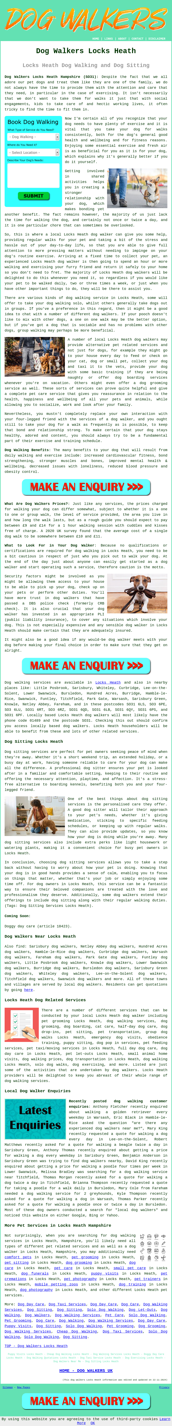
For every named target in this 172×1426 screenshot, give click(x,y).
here (28, 990)
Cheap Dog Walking (77, 1332)
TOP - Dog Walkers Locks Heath (36, 1346)
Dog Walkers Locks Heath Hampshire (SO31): (51, 77)
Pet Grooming (18, 1321)
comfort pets (18, 1257)
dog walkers (138, 273)
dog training (132, 1284)
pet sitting (17, 1263)
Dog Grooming (151, 1326)
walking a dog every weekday (44, 1156)
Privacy (164, 1387)
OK (93, 1423)
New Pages (23, 1387)
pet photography (80, 1279)
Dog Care (130, 1304)
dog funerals (34, 1274)
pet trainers (147, 1279)
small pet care (130, 1268)
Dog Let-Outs (142, 1310)
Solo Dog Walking (105, 1310)
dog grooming (79, 1263)
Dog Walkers (37, 1315)
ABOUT (122, 38)
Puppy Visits (18, 1326)
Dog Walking (71, 1321)
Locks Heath (108, 683)
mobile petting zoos (56, 1284)
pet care (63, 1268)
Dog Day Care (31, 1304)
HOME (95, 38)
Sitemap (8, 1387)
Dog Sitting (39, 1310)
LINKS (108, 38)
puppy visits (104, 1274)
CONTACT (137, 38)
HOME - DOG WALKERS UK (86, 1370)
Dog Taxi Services (67, 1304)
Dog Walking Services (77, 1315)
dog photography (36, 1290)
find (20, 946)
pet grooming (85, 1257)
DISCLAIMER (156, 38)
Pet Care (114, 1315)
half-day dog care (137, 1027)
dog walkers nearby (101, 1161)
